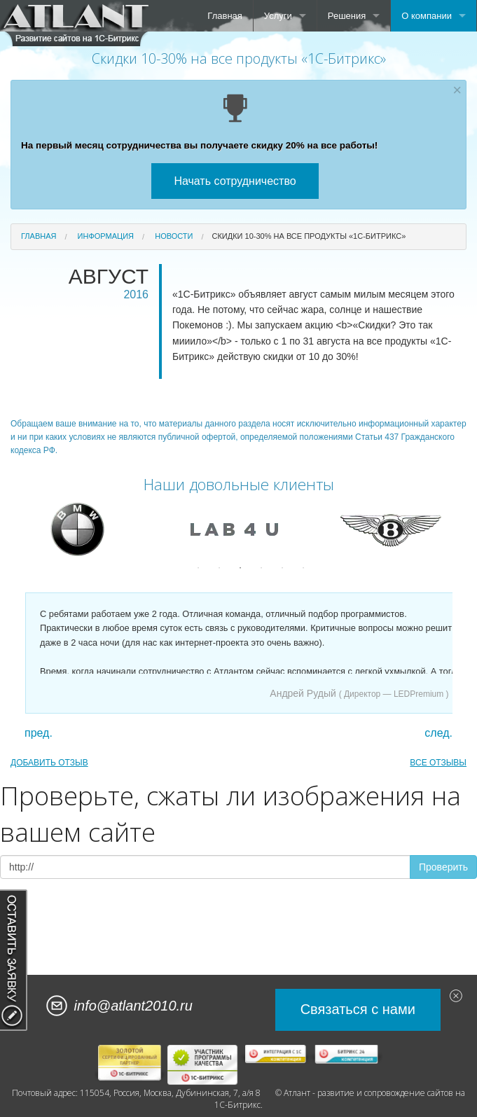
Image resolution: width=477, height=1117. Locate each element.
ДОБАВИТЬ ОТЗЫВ (49, 763)
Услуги (278, 16)
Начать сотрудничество (235, 181)
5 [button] (282, 568)
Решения (347, 16)
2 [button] (219, 568)
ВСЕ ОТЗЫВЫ (438, 763)
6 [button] (303, 568)
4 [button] (261, 568)
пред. (39, 733)
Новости (174, 236)
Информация (106, 236)
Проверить (443, 867)
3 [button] (240, 568)
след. (438, 733)
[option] (82, 529)
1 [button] (198, 568)
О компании (426, 16)
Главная (224, 16)
